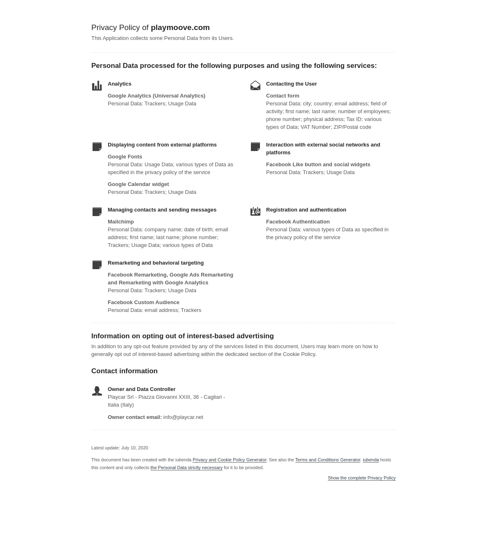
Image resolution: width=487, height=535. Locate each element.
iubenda (371, 459)
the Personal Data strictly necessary (187, 467)
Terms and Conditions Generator (327, 459)
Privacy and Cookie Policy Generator (229, 459)
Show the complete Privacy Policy (362, 478)
